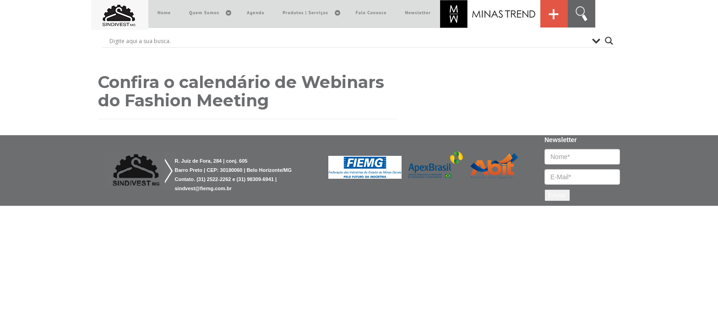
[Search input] (348, 40)
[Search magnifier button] (609, 40)
